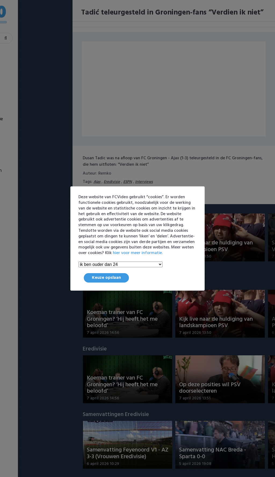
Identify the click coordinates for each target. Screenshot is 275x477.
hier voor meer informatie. (138, 253)
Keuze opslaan (106, 277)
